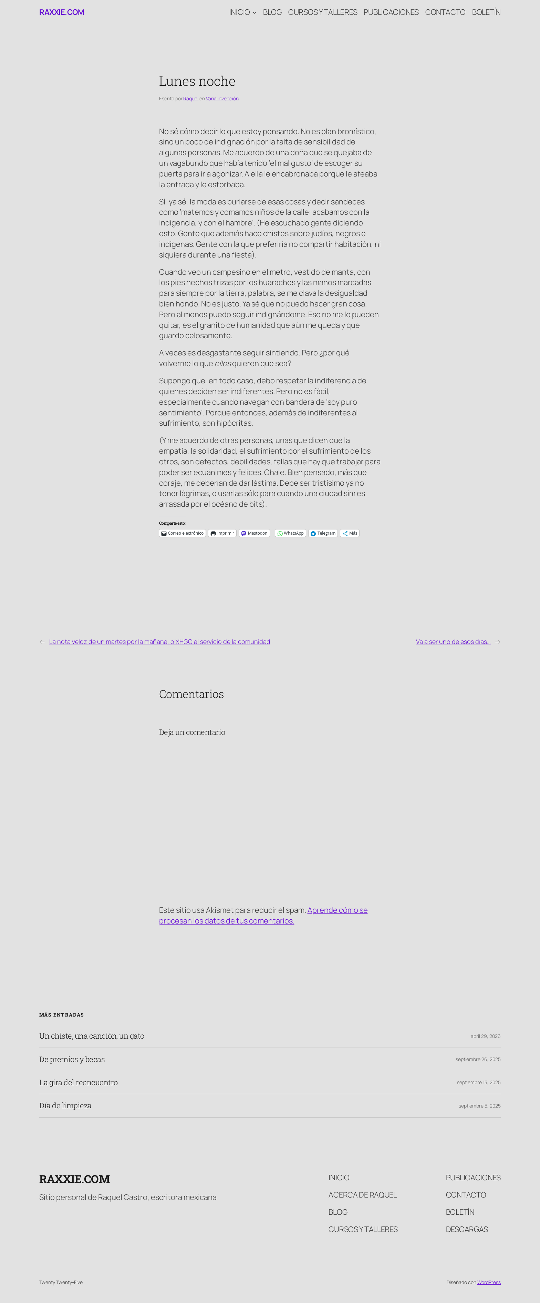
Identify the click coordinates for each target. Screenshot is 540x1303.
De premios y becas (72, 1059)
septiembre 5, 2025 (480, 1105)
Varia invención (222, 98)
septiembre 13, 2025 (479, 1082)
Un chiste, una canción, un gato (91, 1035)
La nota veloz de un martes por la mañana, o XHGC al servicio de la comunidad (159, 641)
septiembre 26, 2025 (478, 1059)
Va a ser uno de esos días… (453, 641)
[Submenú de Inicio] (254, 12)
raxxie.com (61, 12)
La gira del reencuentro (78, 1082)
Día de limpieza (65, 1105)
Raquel (190, 98)
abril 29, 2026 (486, 1036)
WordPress (489, 1282)
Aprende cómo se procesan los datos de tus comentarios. (263, 915)
